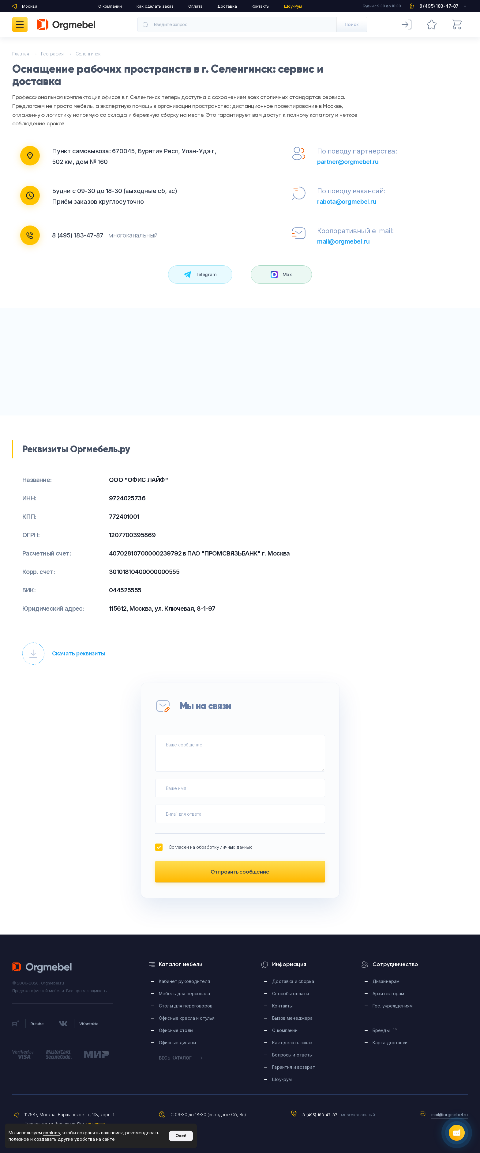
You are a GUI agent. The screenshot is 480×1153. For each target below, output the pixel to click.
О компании (110, 6)
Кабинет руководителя (184, 981)
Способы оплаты (290, 993)
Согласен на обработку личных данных (203, 847)
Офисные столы (176, 1030)
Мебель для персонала (184, 993)
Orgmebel (42, 967)
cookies (51, 1132)
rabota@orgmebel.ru (346, 201)
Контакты (260, 6)
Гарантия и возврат (293, 1067)
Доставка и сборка (293, 981)
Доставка (227, 6)
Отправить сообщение (240, 872)
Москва (29, 6)
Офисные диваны (177, 1042)
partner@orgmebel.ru (348, 161)
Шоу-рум (282, 1079)
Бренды (385, 1030)
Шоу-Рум (293, 6)
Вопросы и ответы (292, 1054)
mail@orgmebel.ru (343, 241)
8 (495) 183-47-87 (77, 235)
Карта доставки (390, 1042)
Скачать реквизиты (63, 654)
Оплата (195, 6)
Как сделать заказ (155, 6)
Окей (180, 1135)
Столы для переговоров (185, 1005)
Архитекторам (388, 993)
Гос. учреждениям (393, 1005)
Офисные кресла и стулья (187, 1018)
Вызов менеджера (292, 1018)
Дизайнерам (386, 981)
